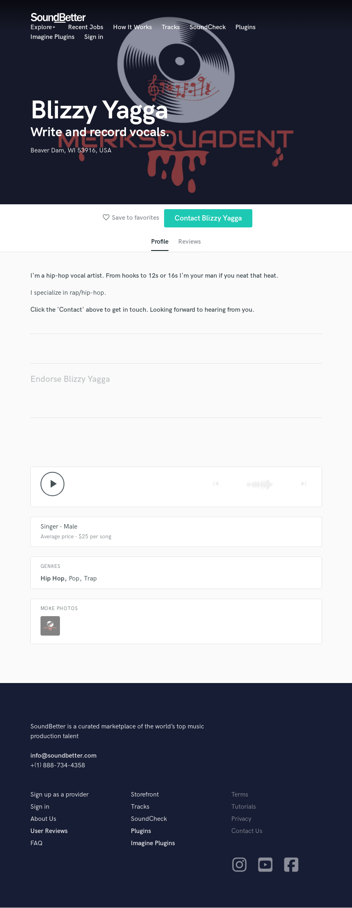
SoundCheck (208, 27)
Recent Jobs (85, 27)
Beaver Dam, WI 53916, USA (70, 150)
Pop (74, 579)
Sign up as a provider (59, 795)
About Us (43, 819)
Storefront (145, 795)
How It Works (132, 27)
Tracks (171, 27)
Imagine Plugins (52, 37)
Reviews (189, 242)
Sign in (93, 37)
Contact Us (246, 831)
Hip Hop (52, 579)
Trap (90, 579)
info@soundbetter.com (63, 756)
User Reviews (49, 831)
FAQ (36, 844)
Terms (239, 795)
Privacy (241, 819)
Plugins (245, 27)
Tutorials (243, 807)
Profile (160, 242)
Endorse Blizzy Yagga (70, 379)
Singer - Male (59, 527)
